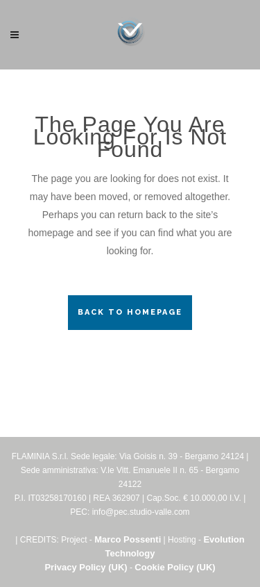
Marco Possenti (127, 539)
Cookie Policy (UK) (175, 567)
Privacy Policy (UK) (85, 567)
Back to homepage (130, 312)
